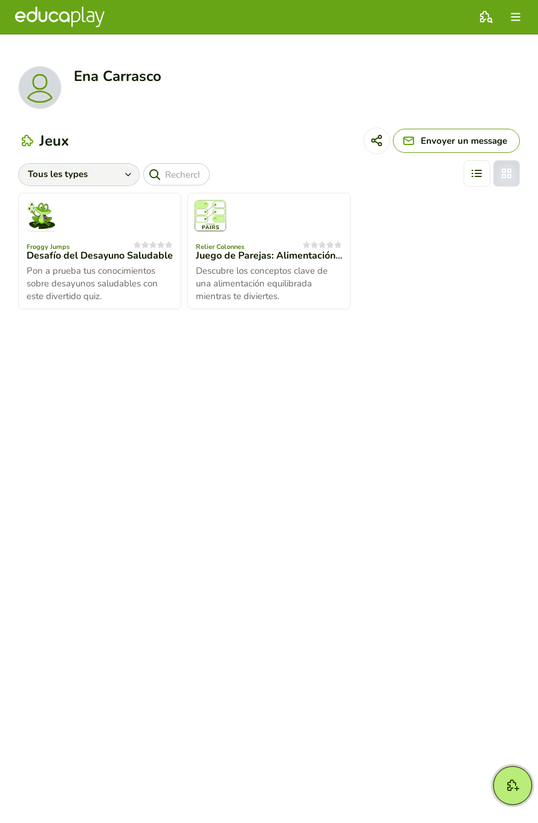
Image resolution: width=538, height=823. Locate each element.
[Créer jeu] (512, 785)
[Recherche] (176, 174)
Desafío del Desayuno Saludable (100, 255)
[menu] (515, 17)
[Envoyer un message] (456, 141)
